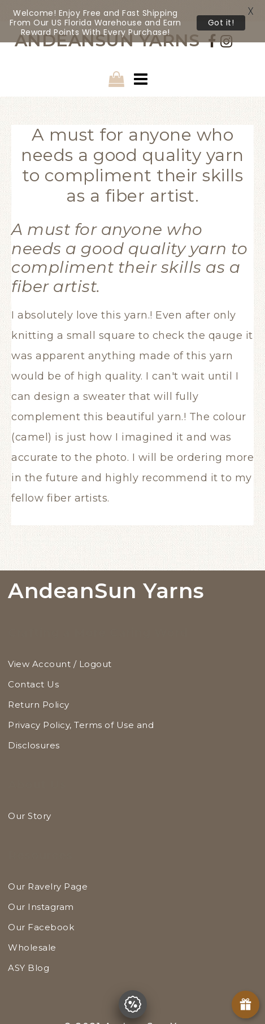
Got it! (221, 22)
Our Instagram (41, 886)
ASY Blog (28, 947)
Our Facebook (41, 906)
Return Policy (38, 684)
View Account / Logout (60, 643)
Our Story (29, 795)
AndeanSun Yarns (106, 569)
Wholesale (32, 927)
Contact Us (33, 664)
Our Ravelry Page (48, 866)
